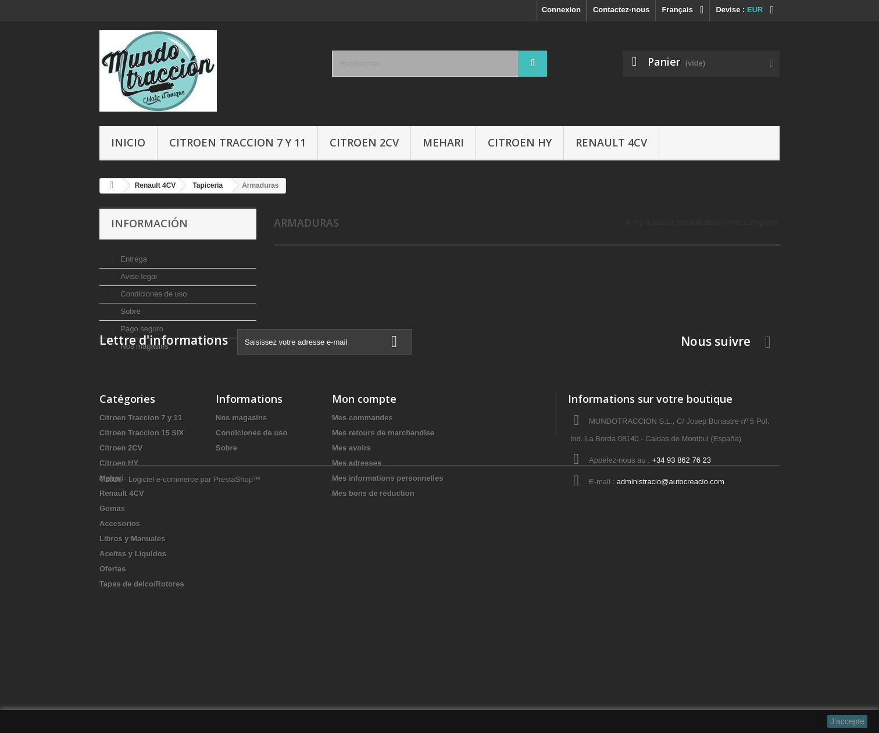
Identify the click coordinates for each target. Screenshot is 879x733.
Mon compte (364, 474)
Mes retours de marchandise (383, 508)
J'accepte (847, 721)
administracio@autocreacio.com (670, 557)
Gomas (112, 584)
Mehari (443, 142)
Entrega (133, 254)
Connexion (561, 9)
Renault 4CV (611, 142)
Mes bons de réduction (373, 568)
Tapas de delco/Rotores (141, 659)
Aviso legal (138, 271)
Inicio (128, 142)
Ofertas (112, 644)
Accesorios (119, 599)
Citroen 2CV (364, 142)
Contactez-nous (621, 9)
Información (149, 223)
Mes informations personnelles (387, 553)
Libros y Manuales (132, 614)
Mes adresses (356, 538)
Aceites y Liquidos (132, 629)
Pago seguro (141, 324)
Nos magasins (144, 341)
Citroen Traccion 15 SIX (141, 508)
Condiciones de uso (153, 289)
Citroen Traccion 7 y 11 (237, 142)
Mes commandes (362, 493)
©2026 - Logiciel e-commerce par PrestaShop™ (179, 701)
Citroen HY (520, 142)
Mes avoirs (351, 523)
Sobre (130, 306)
